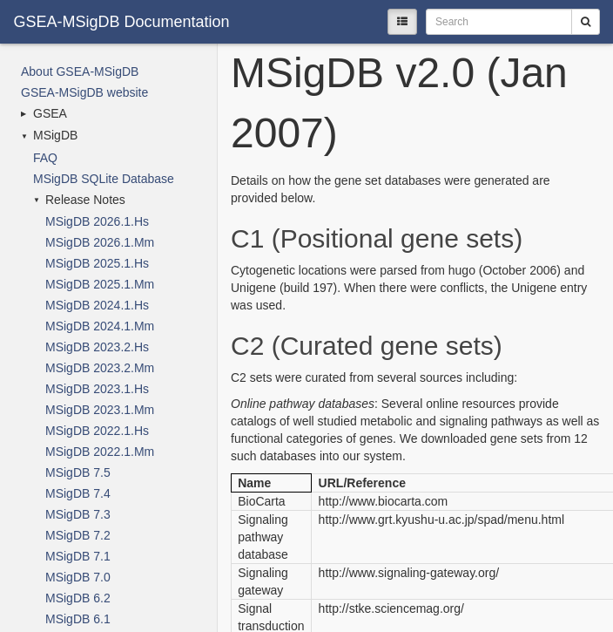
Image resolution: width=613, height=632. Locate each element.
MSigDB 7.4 (78, 493)
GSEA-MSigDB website (84, 92)
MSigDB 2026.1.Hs (97, 221)
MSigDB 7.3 (78, 514)
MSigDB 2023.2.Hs (97, 347)
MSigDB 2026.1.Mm (99, 242)
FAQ (45, 158)
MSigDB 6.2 (78, 598)
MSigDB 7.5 (78, 472)
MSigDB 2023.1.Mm (99, 410)
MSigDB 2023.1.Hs (97, 389)
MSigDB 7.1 (78, 556)
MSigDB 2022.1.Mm (99, 452)
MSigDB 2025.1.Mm (99, 284)
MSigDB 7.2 (78, 535)
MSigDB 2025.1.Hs (97, 263)
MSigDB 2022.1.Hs (97, 431)
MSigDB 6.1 (78, 619)
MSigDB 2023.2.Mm (99, 368)
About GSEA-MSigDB (79, 71)
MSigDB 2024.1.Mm (99, 326)
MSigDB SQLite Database (103, 179)
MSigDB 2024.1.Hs (97, 305)
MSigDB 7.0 (78, 577)
